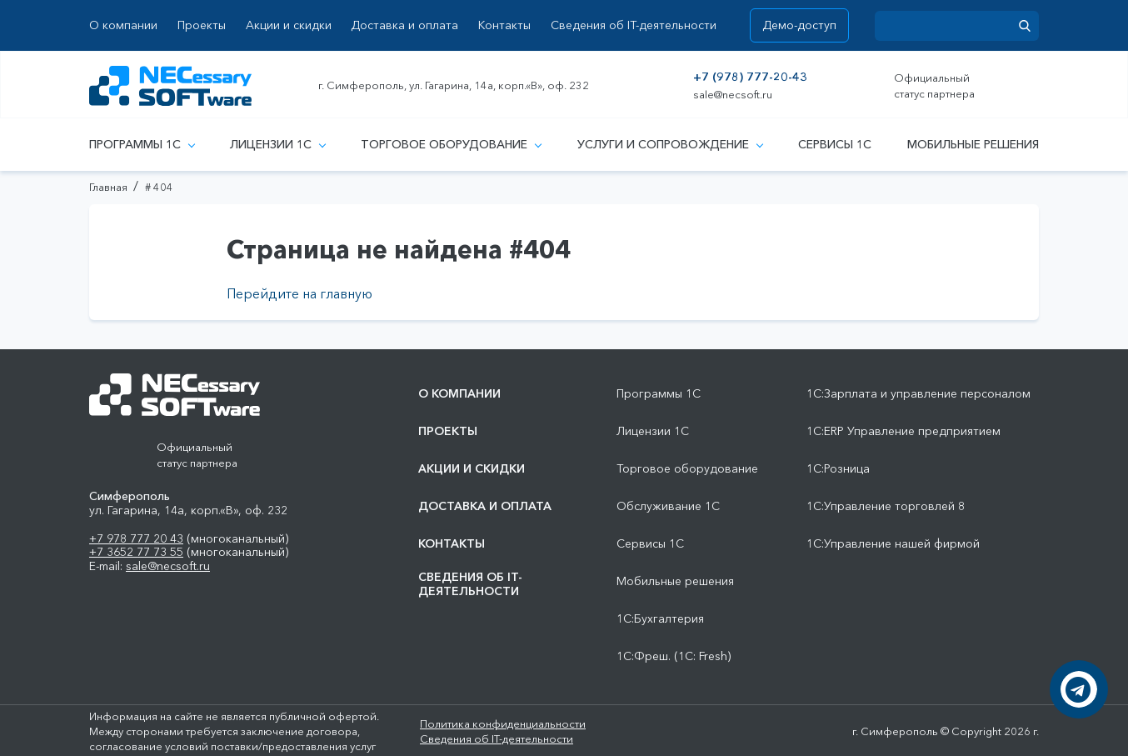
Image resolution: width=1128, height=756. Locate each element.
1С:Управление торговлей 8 (885, 506)
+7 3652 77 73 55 (136, 551)
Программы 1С (141, 144)
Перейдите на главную (299, 293)
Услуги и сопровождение (669, 144)
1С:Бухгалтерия (660, 619)
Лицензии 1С (277, 144)
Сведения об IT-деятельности (633, 25)
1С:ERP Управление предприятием (903, 431)
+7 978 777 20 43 (136, 538)
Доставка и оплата (404, 25)
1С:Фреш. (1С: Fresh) (673, 656)
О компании (123, 25)
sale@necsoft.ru (732, 94)
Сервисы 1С (834, 144)
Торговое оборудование (451, 144)
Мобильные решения (973, 144)
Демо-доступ (799, 25)
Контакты (504, 25)
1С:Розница (838, 469)
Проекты (201, 25)
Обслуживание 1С (668, 506)
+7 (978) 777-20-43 (750, 77)
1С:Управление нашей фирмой (893, 544)
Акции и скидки (289, 25)
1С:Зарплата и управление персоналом (918, 394)
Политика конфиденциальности (503, 723)
